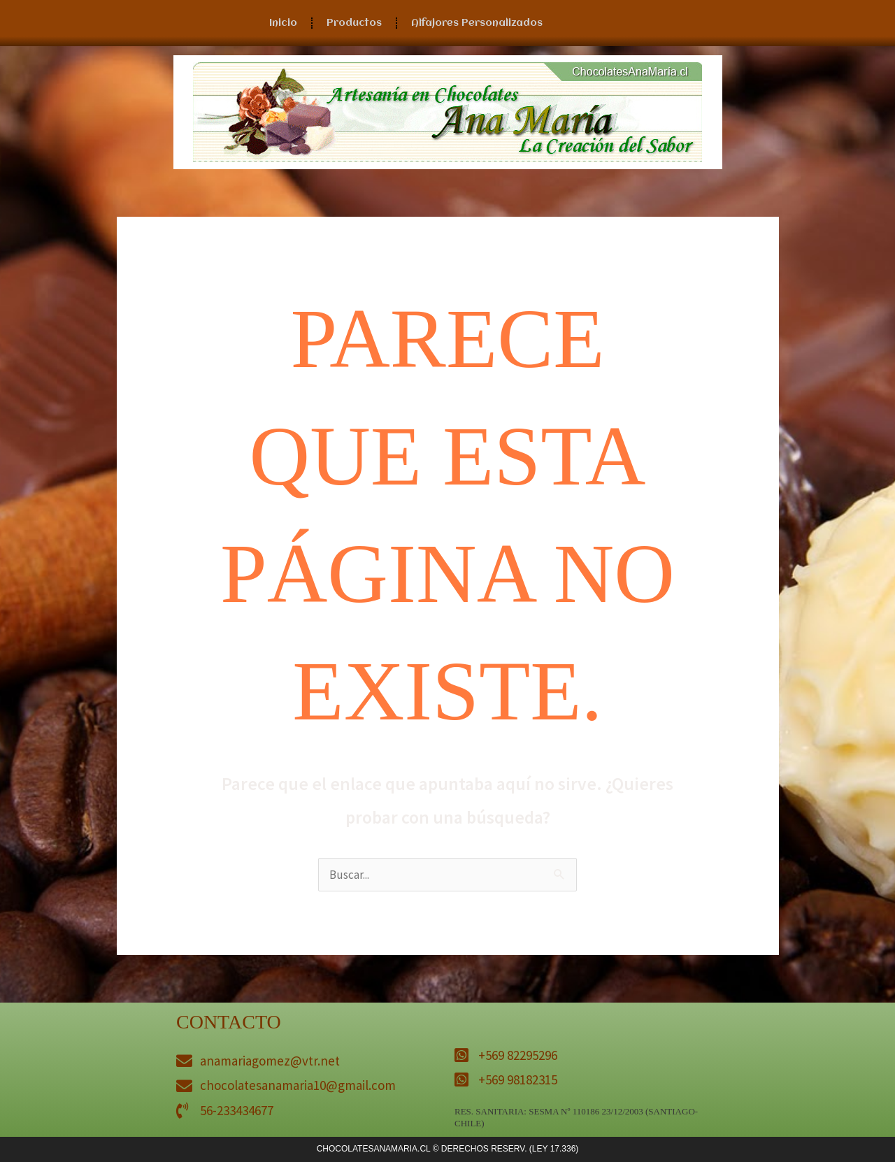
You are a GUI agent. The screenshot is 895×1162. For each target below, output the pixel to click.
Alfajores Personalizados (477, 23)
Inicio (283, 23)
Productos (354, 23)
